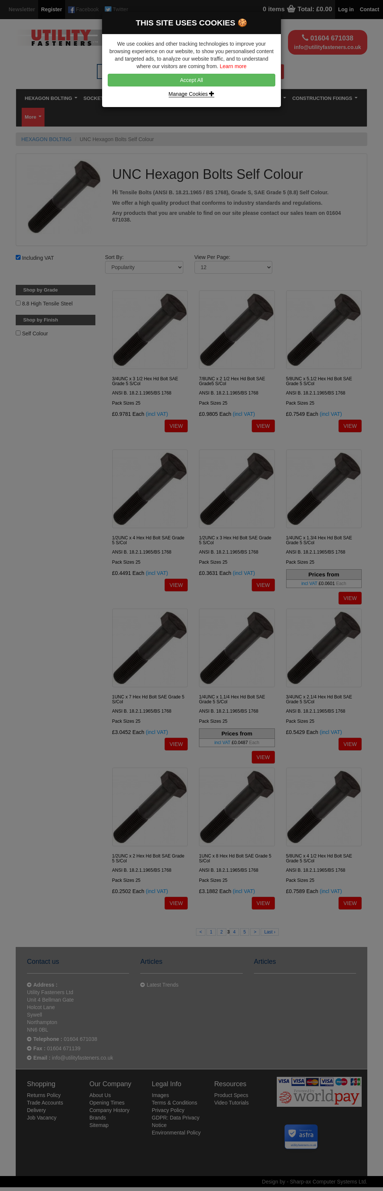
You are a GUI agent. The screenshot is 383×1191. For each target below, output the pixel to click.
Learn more (233, 66)
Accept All (191, 80)
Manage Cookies (192, 94)
